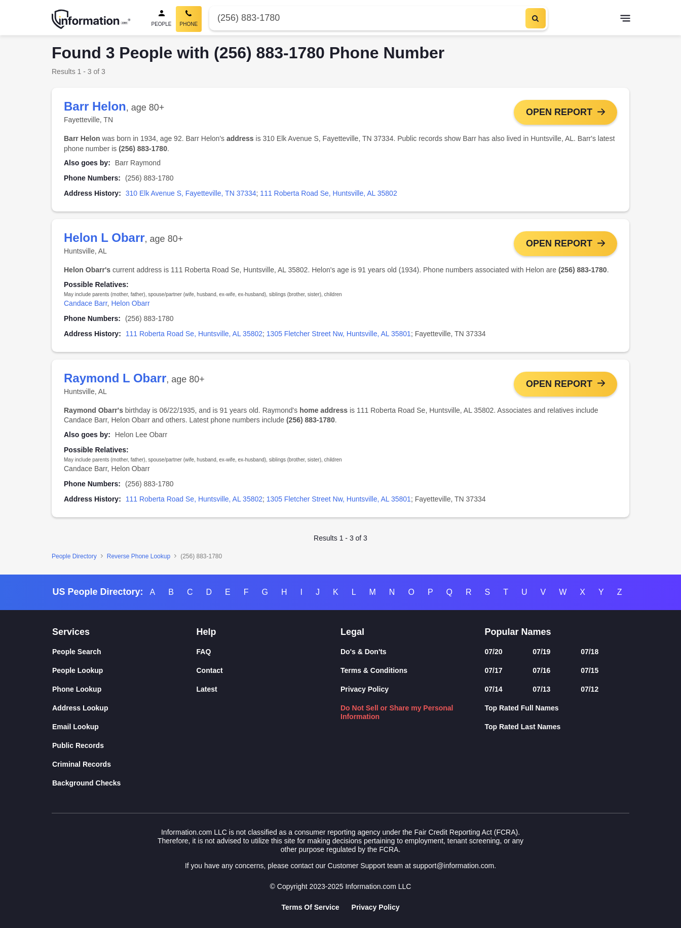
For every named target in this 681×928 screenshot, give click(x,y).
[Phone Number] (366, 18)
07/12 (589, 689)
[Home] (91, 19)
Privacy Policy (364, 689)
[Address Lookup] (124, 708)
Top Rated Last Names (523, 727)
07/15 (589, 670)
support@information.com (454, 866)
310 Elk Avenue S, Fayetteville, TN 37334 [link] (191, 193)
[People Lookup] (124, 670)
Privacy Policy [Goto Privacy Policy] (376, 907)
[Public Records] (124, 745)
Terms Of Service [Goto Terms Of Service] (310, 907)
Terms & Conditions (373, 670)
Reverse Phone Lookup (138, 557)
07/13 (541, 689)
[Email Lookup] (124, 727)
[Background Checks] (124, 783)
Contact (210, 670)
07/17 (494, 670)
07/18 (589, 652)
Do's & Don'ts (363, 652)
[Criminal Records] (124, 764)
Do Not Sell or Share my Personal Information (396, 712)
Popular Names (518, 632)
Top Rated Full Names (522, 708)
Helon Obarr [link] (130, 304)
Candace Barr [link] (85, 304)
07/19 (541, 652)
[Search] (535, 18)
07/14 (494, 689)
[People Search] (161, 19)
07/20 (494, 652)
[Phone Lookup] (124, 689)
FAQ (204, 652)
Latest (207, 689)
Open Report (559, 112)
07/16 (541, 670)
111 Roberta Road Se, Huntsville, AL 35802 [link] (328, 193)
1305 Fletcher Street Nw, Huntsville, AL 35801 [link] (339, 334)
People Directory (74, 557)
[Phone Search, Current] (189, 19)
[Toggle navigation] (625, 19)
